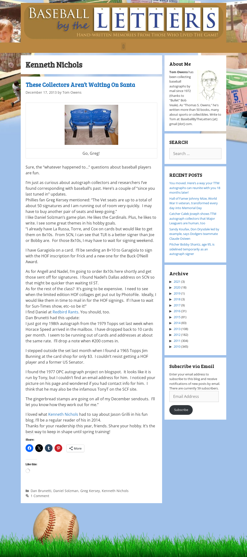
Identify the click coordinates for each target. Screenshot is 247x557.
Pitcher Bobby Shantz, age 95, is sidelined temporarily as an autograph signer (191, 249)
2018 (177, 299)
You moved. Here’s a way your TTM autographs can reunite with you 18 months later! (194, 188)
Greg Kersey (90, 490)
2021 (177, 281)
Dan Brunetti (41, 490)
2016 (177, 311)
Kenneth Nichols (63, 414)
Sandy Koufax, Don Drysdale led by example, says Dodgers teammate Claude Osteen (194, 234)
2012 (177, 334)
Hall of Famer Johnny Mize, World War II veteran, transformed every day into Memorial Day (193, 203)
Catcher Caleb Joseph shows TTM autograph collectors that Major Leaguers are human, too (192, 218)
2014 (177, 323)
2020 (177, 287)
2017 (177, 305)
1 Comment (40, 496)
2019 (177, 293)
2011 (177, 340)
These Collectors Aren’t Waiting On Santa (80, 85)
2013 (177, 329)
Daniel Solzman (65, 490)
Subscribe (181, 410)
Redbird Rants (65, 312)
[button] (123, 46)
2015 (177, 317)
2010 (177, 346)
